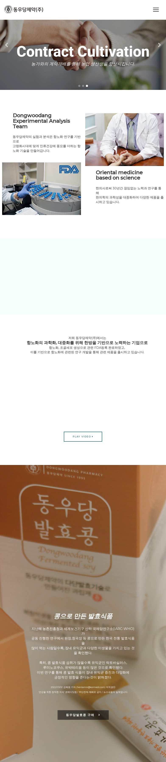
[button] (6, 45)
